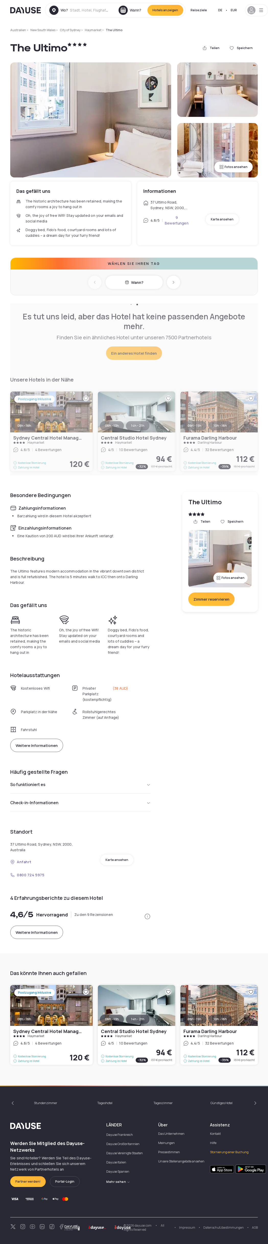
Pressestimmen (169, 1152)
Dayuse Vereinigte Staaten (124, 1153)
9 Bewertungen (177, 220)
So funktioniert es (80, 784)
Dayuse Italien (116, 1162)
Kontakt (215, 1133)
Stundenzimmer (45, 1103)
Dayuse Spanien (117, 1171)
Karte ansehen (222, 219)
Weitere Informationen (37, 745)
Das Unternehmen (171, 1133)
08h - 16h (24, 1019)
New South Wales (42, 30)
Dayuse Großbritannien (122, 1144)
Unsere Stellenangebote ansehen (181, 1161)
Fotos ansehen (233, 167)
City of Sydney (70, 30)
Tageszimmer (163, 1103)
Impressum (187, 1227)
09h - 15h (194, 1019)
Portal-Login (64, 1181)
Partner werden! (28, 1181)
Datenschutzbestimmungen (223, 1227)
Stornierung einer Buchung (229, 1152)
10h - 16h (220, 1019)
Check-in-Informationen (80, 802)
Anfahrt (20, 861)
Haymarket (93, 30)
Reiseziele (199, 10)
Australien (18, 30)
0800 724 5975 (27, 874)
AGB (255, 1227)
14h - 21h (137, 1019)
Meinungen (166, 1143)
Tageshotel (104, 1103)
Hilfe (213, 1143)
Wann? (134, 282)
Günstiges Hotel (221, 1103)
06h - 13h (112, 1019)
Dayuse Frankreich (119, 1135)
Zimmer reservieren (211, 599)
